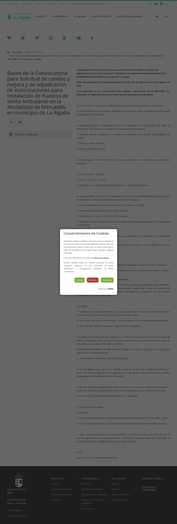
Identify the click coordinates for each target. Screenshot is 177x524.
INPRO (111, 289)
